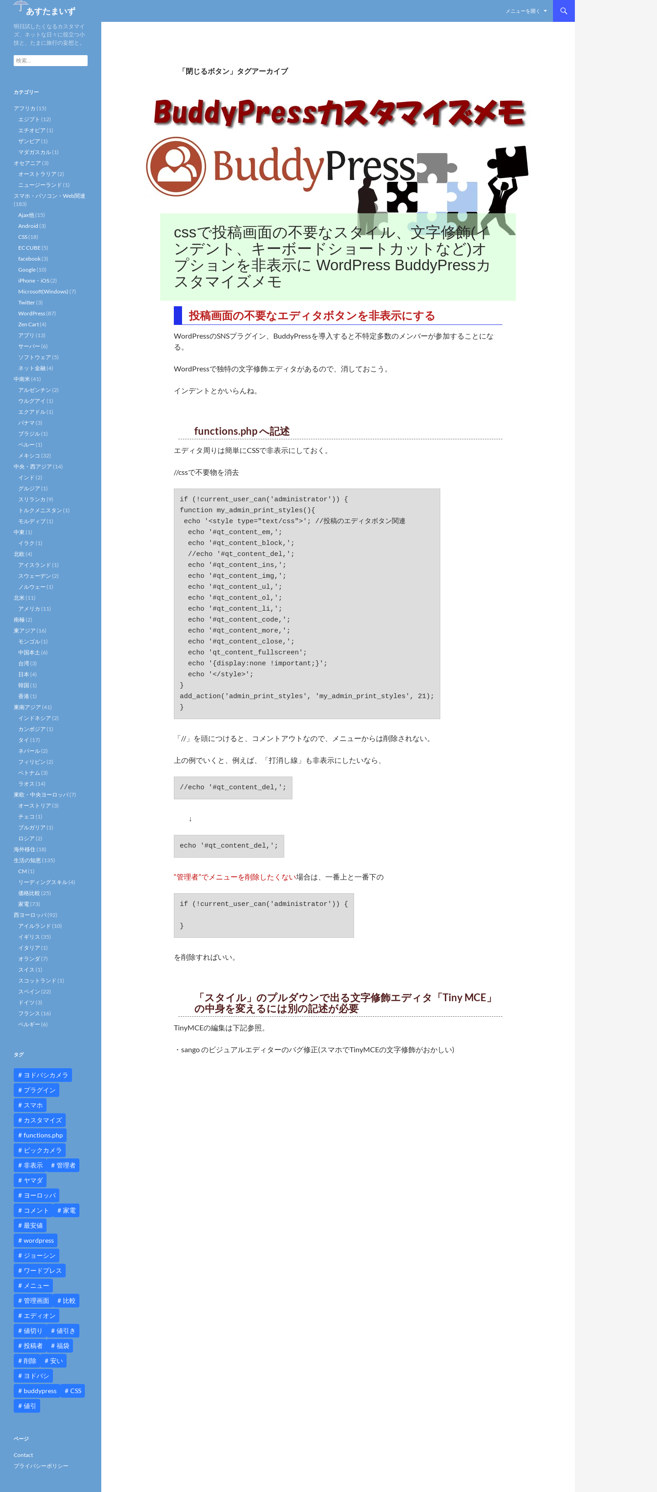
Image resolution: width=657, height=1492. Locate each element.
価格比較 (29, 893)
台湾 (23, 663)
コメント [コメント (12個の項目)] (36, 1210)
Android (28, 225)
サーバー (29, 346)
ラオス (26, 783)
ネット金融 (32, 368)
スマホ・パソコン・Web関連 (49, 195)
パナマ (26, 422)
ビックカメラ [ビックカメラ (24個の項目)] (43, 1150)
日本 (23, 674)
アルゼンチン (34, 389)
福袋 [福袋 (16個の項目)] (63, 1345)
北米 (19, 597)
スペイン (29, 991)
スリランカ (32, 499)
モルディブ (32, 521)
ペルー (26, 444)
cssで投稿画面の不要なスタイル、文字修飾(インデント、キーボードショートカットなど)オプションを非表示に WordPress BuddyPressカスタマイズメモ (332, 257)
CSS (22, 236)
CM (22, 871)
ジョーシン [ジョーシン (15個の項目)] (40, 1255)
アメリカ (29, 608)
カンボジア (32, 728)
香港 (23, 696)
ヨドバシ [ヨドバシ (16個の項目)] (36, 1375)
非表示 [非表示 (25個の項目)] (33, 1165)
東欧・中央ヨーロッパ (41, 794)
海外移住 (25, 849)
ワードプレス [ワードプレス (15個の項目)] (43, 1270)
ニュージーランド (40, 184)
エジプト (29, 119)
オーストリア (34, 805)
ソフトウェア (34, 357)
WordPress (31, 313)
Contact (23, 1454)
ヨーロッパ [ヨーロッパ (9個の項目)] (40, 1195)
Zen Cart (28, 324)
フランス (29, 1013)
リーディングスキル (43, 882)
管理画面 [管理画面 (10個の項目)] (36, 1300)
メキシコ (29, 455)
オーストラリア (37, 173)
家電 (23, 903)
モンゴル (29, 641)
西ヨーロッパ (30, 914)
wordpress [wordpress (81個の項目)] (39, 1240)
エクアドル (32, 411)
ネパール (29, 750)
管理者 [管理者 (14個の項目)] (66, 1165)
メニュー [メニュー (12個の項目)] (36, 1285)
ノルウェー (32, 586)
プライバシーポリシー (41, 1465)
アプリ (26, 335)
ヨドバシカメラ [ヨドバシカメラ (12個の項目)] (46, 1075)
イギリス (29, 936)
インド (26, 477)
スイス (26, 969)
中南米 (22, 379)
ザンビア (29, 141)
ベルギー (29, 1024)
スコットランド (37, 980)
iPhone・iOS (33, 280)
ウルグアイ (32, 400)
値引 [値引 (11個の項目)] (30, 1406)
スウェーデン (34, 575)
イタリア (29, 947)
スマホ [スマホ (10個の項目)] (33, 1105)
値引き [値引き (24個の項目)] (66, 1330)
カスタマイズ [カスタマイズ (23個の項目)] (43, 1120)
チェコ (26, 816)
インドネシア (34, 718)
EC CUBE (29, 247)
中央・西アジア (33, 466)
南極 (19, 619)
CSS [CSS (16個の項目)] (75, 1390)
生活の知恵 (27, 860)
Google (27, 269)
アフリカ (25, 108)
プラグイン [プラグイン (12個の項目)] (40, 1090)
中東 (19, 532)
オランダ (29, 958)
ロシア (26, 838)
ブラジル (29, 433)
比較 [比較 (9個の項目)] (69, 1300)
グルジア (29, 488)
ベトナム (29, 772)
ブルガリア (32, 827)
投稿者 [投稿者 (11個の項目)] (33, 1345)
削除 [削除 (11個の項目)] (30, 1360)
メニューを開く (523, 11)
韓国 (23, 685)
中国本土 (29, 652)
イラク (26, 543)
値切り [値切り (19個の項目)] (33, 1330)
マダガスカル (34, 152)
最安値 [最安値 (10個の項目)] (33, 1225)
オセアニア (27, 162)
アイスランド (34, 564)
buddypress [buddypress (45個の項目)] (40, 1390)
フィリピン (32, 761)
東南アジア (27, 707)
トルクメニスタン (40, 510)
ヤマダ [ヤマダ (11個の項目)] (33, 1180)
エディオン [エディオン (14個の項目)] (40, 1315)
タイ (23, 739)
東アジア (25, 630)
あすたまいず (50, 11)
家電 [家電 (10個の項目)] (69, 1210)
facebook (29, 258)
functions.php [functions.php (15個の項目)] (43, 1135)
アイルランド (34, 925)
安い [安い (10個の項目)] (56, 1360)
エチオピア (32, 130)
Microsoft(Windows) (43, 291)
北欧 (19, 553)
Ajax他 (26, 214)
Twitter (26, 302)
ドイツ (26, 1002)
